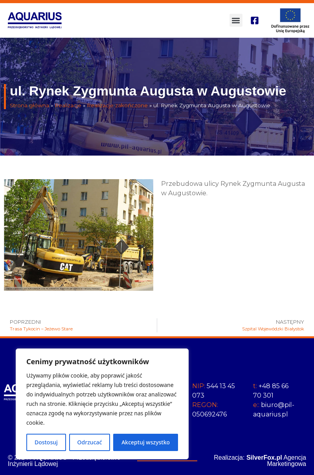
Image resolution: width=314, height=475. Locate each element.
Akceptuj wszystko (145, 442)
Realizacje (68, 105)
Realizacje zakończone (117, 105)
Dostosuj (46, 442)
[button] (236, 20)
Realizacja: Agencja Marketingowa (260, 460)
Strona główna (29, 105)
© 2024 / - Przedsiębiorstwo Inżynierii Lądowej (64, 460)
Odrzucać (89, 442)
